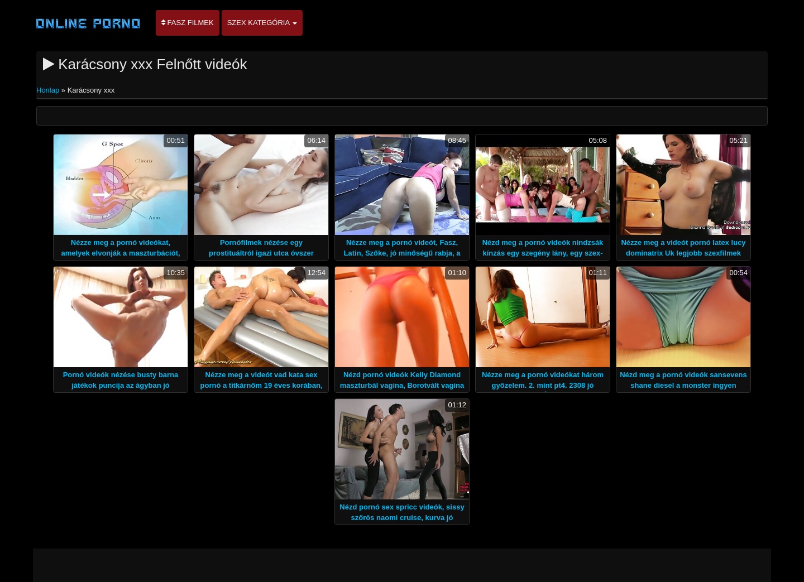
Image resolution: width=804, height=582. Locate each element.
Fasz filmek (187, 22)
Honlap (48, 90)
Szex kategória (262, 22)
